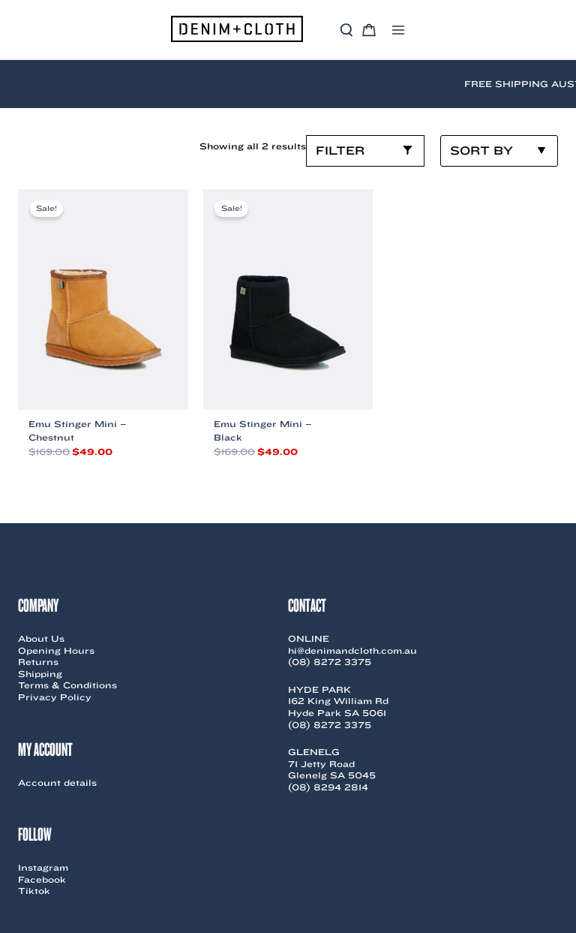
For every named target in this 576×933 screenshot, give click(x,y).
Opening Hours (56, 650)
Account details (57, 782)
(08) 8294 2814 (328, 787)
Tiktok (34, 890)
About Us (41, 638)
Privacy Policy (55, 697)
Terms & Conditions (67, 685)
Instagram (43, 867)
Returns (38, 661)
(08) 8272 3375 (329, 661)
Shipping (40, 673)
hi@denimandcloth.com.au (352, 650)
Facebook (42, 879)
